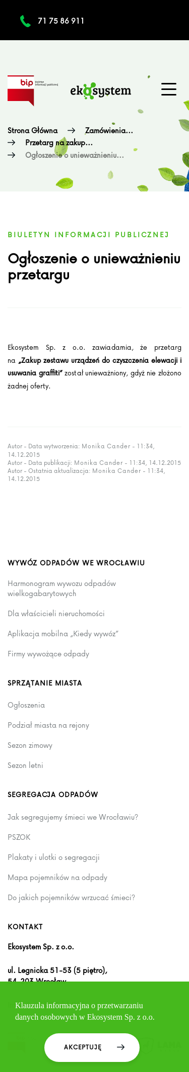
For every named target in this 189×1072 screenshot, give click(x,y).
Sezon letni (25, 765)
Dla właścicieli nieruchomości (56, 614)
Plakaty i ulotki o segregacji (54, 857)
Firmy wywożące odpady (48, 654)
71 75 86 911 (61, 21)
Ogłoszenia (26, 705)
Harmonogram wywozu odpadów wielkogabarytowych (62, 588)
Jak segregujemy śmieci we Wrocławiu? (73, 817)
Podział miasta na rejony (48, 725)
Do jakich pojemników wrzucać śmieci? (71, 898)
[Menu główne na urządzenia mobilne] (168, 89)
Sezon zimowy (30, 745)
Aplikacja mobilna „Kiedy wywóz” (63, 634)
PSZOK (19, 837)
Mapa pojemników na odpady (57, 877)
